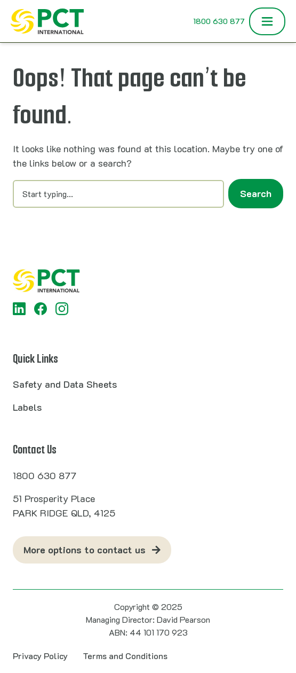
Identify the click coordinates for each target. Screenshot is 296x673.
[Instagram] (61, 308)
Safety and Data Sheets (65, 384)
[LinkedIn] (19, 308)
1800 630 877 (219, 21)
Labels (27, 407)
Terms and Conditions (125, 655)
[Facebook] (40, 308)
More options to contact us (84, 549)
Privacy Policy (40, 655)
